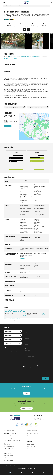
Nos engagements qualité (35, 465)
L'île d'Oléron (7, 444)
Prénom (25, 336)
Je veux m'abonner (26, 408)
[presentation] (33, 372)
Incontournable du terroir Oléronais (12, 440)
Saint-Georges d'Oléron (9, 431)
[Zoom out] (47, 132)
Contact (26, 393)
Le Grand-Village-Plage (9, 448)
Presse (18, 465)
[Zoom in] (47, 130)
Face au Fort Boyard (8, 438)
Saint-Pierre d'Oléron (8, 455)
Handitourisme (30, 448)
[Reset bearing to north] (47, 135)
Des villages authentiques (10, 433)
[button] (1, 40)
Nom (24, 330)
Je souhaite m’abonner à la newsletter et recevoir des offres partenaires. (37, 366)
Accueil (5, 5)
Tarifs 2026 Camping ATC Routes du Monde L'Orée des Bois (15, 107)
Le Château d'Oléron (8, 451)
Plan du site (20, 468)
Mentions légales (12, 465)
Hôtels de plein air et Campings (14, 5)
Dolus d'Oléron (7, 453)
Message (25, 354)
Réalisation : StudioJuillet (30, 468)
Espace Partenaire (31, 446)
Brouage (29, 435)
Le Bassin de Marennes (32, 431)
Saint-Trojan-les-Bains (9, 446)
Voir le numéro (8, 331)
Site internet (8, 343)
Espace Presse (30, 444)
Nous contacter (46, 465)
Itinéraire (7, 126)
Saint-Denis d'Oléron (8, 460)
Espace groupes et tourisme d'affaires (36, 451)
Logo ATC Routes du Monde (35, 107)
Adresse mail (26, 342)
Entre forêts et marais (9, 435)
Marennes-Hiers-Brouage (33, 438)
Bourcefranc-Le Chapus (32, 433)
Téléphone (26, 348)
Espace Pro (29, 441)
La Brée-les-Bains (8, 457)
